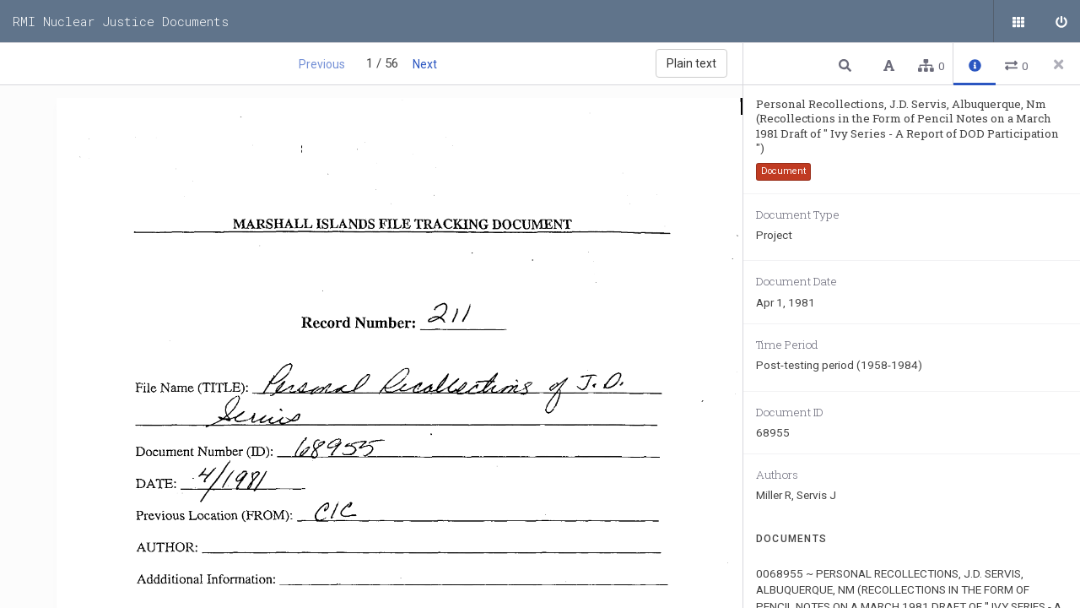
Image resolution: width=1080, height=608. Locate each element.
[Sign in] (1059, 21)
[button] (847, 64)
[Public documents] (1017, 21)
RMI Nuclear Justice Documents (121, 21)
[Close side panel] (1059, 64)
